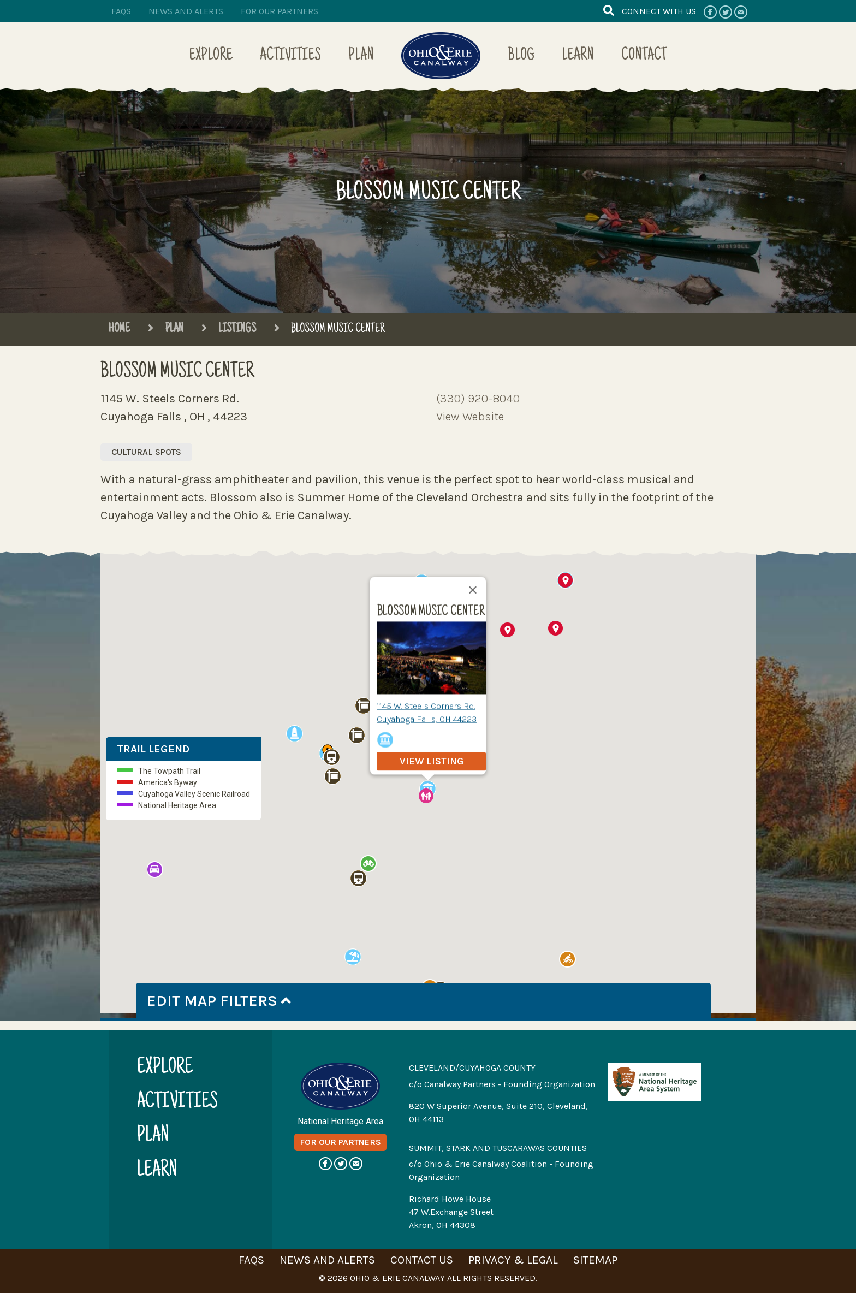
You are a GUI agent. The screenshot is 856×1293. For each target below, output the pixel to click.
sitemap (595, 1258)
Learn (578, 56)
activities (177, 1101)
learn (157, 1169)
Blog (521, 56)
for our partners (279, 11)
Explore (211, 56)
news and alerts (185, 11)
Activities (290, 56)
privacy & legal (513, 1258)
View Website (470, 417)
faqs (121, 11)
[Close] (473, 592)
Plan (361, 56)
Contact (644, 56)
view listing (431, 764)
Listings (228, 329)
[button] (507, 628)
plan (153, 1135)
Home (119, 329)
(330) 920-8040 (478, 399)
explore (165, 1067)
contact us (421, 1258)
